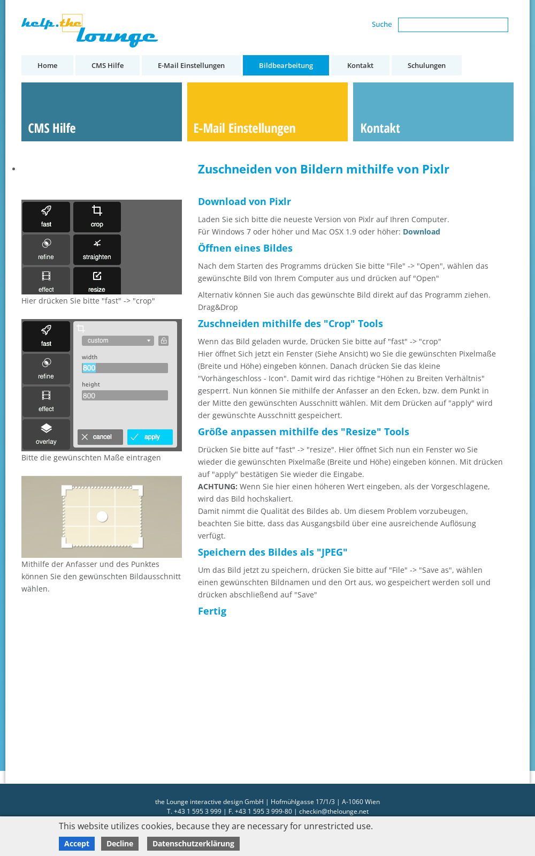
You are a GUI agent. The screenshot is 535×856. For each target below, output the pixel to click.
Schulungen (427, 65)
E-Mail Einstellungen (191, 65)
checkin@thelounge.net (334, 811)
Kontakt (360, 65)
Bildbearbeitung (286, 65)
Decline (119, 843)
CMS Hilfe (107, 65)
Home (47, 65)
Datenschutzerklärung (193, 843)
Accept (76, 843)
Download (421, 231)
